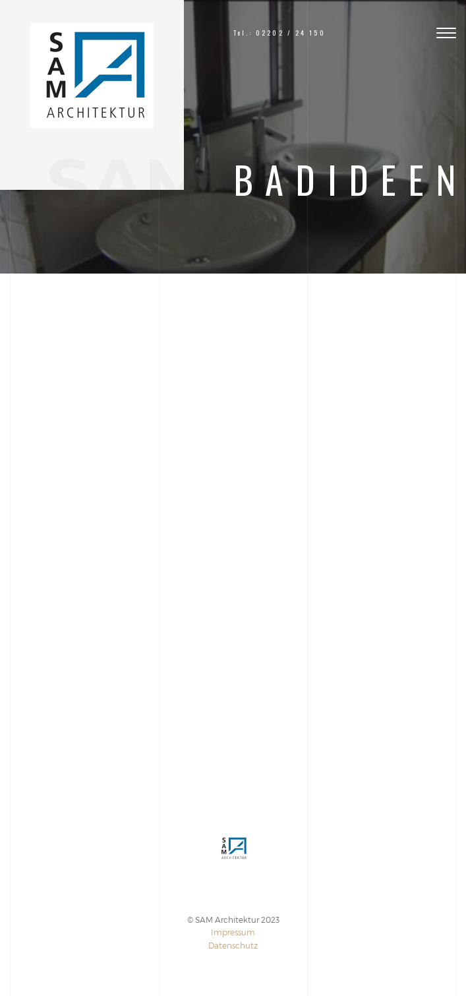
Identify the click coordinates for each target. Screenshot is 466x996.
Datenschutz (233, 945)
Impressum (233, 932)
